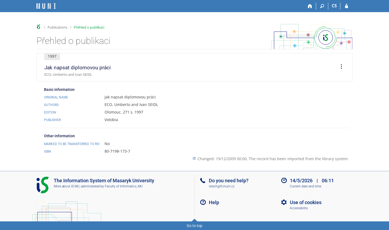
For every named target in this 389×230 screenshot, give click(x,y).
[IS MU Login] (346, 6)
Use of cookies (305, 202)
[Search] (322, 6)
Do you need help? (229, 180)
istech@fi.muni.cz (221, 186)
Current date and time (305, 186)
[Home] (310, 6)
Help (214, 202)
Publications (57, 27)
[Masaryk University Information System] (46, 6)
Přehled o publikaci (89, 27)
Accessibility (299, 208)
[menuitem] (339, 67)
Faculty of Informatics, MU (124, 186)
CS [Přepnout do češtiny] (334, 6)
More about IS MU (66, 186)
